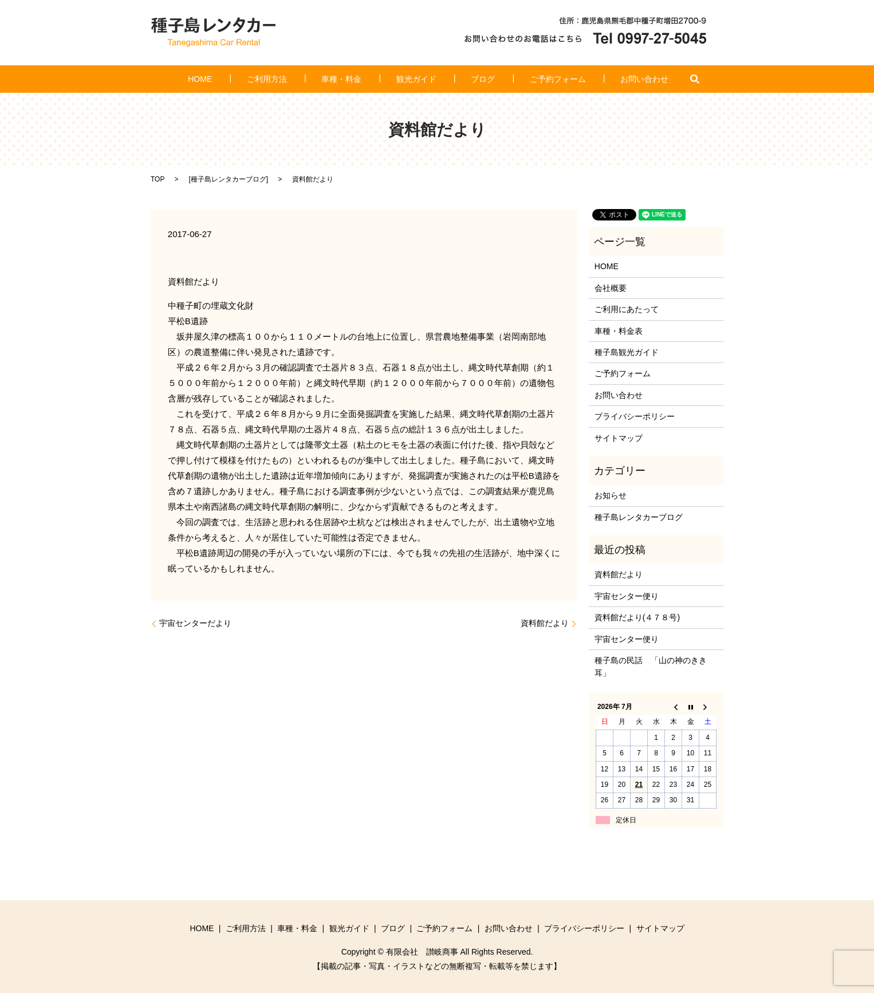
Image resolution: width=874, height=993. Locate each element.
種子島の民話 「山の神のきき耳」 (651, 666)
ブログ (468, 79)
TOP (157, 179)
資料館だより (545, 623)
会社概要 (611, 288)
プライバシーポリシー (635, 416)
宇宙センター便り (627, 596)
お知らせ (611, 495)
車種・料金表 (619, 331)
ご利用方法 (298, 79)
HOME (246, 79)
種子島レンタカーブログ (228, 179)
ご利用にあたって (627, 309)
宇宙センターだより (195, 623)
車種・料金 (357, 79)
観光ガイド (416, 79)
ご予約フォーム (527, 79)
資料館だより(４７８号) (637, 617)
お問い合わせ (598, 79)
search (640, 79)
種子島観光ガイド (627, 352)
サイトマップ (619, 438)
